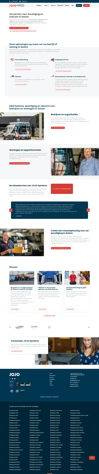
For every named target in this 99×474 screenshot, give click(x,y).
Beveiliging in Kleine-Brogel (76, 430)
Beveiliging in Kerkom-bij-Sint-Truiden (79, 415)
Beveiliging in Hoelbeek (55, 454)
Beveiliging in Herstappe (55, 447)
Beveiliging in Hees (54, 427)
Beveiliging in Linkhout (75, 467)
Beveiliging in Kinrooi (75, 425)
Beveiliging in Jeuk (54, 469)
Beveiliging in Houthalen (55, 464)
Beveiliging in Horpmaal (55, 462)
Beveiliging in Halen (54, 413)
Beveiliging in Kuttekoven (76, 449)
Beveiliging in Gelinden (35, 435)
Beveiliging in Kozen (75, 444)
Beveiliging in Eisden (34, 422)
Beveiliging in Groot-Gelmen (36, 457)
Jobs (51, 383)
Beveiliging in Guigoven (35, 469)
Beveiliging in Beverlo (14, 435)
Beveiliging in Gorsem (35, 452)
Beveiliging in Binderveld (15, 442)
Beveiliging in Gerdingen (35, 444)
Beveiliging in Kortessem (76, 440)
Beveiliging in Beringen (14, 430)
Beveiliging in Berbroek (14, 425)
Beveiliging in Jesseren (55, 467)
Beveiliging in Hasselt (55, 420)
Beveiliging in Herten (54, 449)
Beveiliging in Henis (54, 437)
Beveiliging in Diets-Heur (35, 410)
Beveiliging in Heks (54, 430)
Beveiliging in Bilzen (13, 440)
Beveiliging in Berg (13, 427)
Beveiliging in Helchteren (55, 432)
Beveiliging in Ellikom (34, 430)
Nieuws (51, 381)
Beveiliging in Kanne (75, 410)
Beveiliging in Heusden (55, 452)
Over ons (52, 377)
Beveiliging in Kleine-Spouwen (77, 432)
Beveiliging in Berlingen (14, 432)
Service (79, 5)
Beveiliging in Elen (34, 427)
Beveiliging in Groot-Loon (35, 459)
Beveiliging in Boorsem (14, 452)
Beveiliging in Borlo (13, 457)
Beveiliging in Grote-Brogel (36, 462)
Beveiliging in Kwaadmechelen (77, 452)
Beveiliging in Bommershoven (16, 449)
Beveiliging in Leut (74, 464)
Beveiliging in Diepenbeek (15, 469)
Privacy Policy (55, 396)
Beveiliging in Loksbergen (76, 469)
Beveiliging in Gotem (34, 454)
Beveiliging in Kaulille (75, 413)
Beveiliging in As (13, 417)
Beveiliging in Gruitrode (35, 467)
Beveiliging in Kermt (75, 417)
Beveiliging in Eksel (34, 425)
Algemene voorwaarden (45, 396)
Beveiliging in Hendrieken (56, 435)
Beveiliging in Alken (13, 415)
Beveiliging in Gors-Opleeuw (36, 449)
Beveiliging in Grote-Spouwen (36, 464)
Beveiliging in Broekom (14, 462)
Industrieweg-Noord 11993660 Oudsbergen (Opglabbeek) (77, 374)
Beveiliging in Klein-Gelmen (76, 427)
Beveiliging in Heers (54, 425)
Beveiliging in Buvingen (14, 467)
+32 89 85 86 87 (73, 376)
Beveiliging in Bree (13, 459)
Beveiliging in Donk (34, 415)
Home (51, 373)
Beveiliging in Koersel (75, 435)
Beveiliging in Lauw (74, 459)
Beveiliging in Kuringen (75, 447)
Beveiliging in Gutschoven (56, 410)
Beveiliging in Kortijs (75, 442)
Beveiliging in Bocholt (14, 444)
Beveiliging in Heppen (55, 440)
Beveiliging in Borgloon (14, 454)
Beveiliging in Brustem (14, 464)
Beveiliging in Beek (13, 422)
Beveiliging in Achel (13, 413)
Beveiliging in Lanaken (75, 454)
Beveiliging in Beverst (14, 437)
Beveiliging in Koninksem (76, 437)
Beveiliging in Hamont (55, 417)
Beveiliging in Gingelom (35, 447)
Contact (86, 5)
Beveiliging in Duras (34, 417)
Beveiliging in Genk (34, 440)
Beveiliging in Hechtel (55, 422)
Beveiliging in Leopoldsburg (76, 462)
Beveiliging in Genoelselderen (36, 442)
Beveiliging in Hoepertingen (56, 457)
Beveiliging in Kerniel (75, 420)
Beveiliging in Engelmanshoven (37, 432)
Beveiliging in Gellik (34, 437)
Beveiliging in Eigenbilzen (35, 420)
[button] (39, 5)
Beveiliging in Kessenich (76, 422)
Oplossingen (52, 375)
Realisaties (52, 379)
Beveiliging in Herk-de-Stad (56, 444)
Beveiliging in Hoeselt (55, 459)
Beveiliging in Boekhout (14, 447)
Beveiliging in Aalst (13, 410)
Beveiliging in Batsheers (14, 420)
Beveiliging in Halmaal (55, 415)
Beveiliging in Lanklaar (75, 457)
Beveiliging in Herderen (55, 442)
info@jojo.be (73, 378)
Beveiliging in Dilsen (34, 413)
